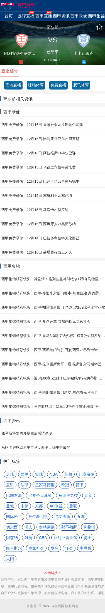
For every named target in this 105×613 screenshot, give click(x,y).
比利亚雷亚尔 (65, 537)
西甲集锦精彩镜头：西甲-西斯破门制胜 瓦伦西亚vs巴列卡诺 (49, 350)
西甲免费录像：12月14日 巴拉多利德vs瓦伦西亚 (40, 238)
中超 (24, 506)
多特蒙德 (47, 527)
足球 (10, 474)
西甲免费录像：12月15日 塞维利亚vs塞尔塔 (36, 195)
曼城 (10, 506)
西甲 (24, 474)
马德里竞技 (68, 495)
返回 (5, 27)
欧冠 (65, 485)
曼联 (73, 506)
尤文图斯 (62, 516)
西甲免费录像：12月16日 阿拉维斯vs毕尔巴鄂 (38, 153)
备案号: (32, 606)
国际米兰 (14, 516)
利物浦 (89, 527)
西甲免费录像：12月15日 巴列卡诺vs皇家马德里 (40, 181)
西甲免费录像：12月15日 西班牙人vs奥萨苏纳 (38, 224)
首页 (99, 27)
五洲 (81, 516)
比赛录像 (86, 474)
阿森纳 (12, 537)
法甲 (24, 485)
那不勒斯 (69, 527)
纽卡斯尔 (14, 548)
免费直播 (58, 85)
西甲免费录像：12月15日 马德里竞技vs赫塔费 (38, 167)
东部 (39, 506)
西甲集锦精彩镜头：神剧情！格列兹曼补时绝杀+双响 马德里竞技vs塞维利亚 (53, 279)
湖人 (28, 527)
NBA (54, 474)
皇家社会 (36, 548)
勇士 (88, 537)
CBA (43, 537)
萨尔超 (52, 27)
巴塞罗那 (14, 495)
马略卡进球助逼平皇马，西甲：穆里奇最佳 (35, 447)
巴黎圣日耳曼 (40, 495)
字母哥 (85, 548)
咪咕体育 (36, 85)
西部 (88, 495)
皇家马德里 (45, 485)
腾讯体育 (81, 85)
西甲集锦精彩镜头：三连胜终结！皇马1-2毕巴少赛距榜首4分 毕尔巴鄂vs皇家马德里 (53, 406)
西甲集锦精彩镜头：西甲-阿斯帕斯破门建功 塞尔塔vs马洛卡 (49, 392)
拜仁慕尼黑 (38, 516)
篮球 (39, 474)
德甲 (80, 485)
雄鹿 (28, 537)
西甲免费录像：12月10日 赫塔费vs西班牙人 (36, 252)
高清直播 (13, 85)
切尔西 (12, 527)
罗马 (54, 548)
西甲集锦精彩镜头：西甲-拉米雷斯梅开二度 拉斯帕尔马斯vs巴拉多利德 (53, 364)
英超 (68, 474)
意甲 (10, 485)
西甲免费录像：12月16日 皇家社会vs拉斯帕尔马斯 (42, 125)
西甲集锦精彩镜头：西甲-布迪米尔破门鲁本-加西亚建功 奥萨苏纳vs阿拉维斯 (53, 293)
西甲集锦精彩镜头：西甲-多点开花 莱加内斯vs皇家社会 (46, 321)
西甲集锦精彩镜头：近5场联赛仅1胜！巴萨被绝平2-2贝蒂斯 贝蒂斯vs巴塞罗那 (53, 378)
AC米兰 (56, 506)
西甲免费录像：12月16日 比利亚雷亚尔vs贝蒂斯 (40, 139)
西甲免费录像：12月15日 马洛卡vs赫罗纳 (35, 210)
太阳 (10, 559)
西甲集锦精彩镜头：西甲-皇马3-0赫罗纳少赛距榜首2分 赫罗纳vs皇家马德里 (53, 336)
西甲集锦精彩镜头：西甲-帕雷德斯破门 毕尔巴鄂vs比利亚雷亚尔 (53, 307)
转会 (69, 548)
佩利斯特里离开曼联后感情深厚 (26, 433)
